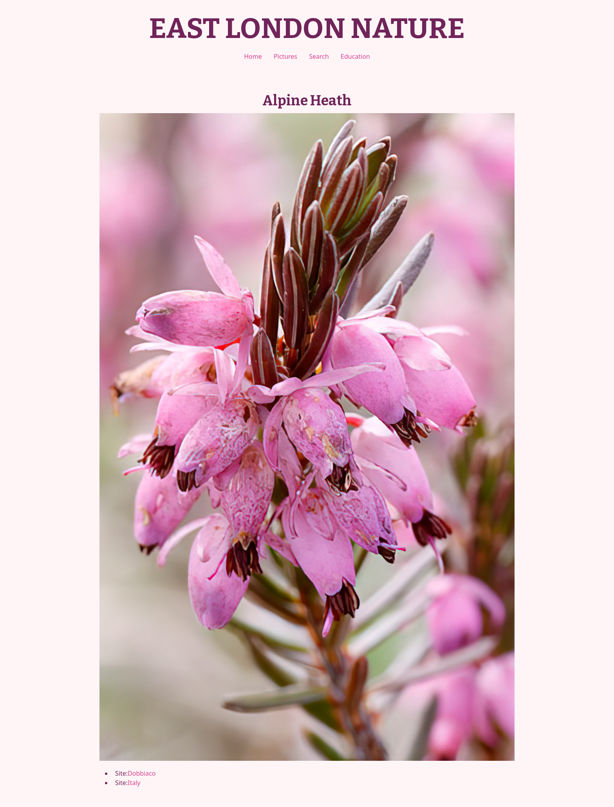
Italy (134, 782)
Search (319, 56)
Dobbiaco (142, 773)
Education (355, 56)
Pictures (285, 56)
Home (253, 56)
